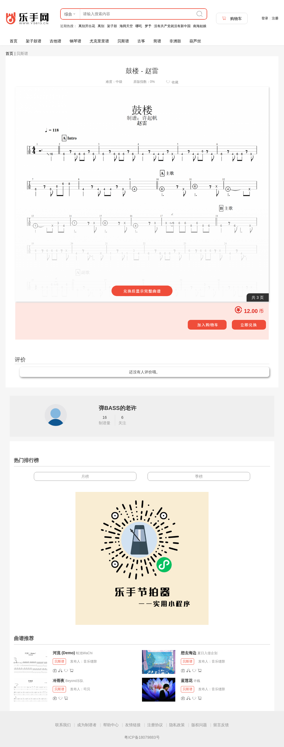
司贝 (86, 689)
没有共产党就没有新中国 (172, 26)
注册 (275, 18)
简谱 (157, 41)
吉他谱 (55, 41)
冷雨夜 (58, 680)
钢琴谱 (75, 41)
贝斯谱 (123, 41)
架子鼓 (112, 26)
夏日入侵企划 (207, 653)
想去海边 (188, 653)
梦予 (148, 26)
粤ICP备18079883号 (142, 737)
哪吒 (138, 26)
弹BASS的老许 (117, 408)
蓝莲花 (186, 680)
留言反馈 (221, 725)
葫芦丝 (195, 41)
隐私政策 (177, 725)
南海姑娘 (199, 26)
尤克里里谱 (99, 41)
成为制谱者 (87, 725)
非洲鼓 (175, 41)
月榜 (85, 476)
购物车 (232, 18)
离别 (101, 26)
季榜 (199, 476)
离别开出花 (86, 26)
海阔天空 (126, 26)
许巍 (197, 681)
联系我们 (63, 725)
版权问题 (199, 725)
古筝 (141, 41)
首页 (13, 41)
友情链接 (133, 725)
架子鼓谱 (33, 41)
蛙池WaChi (84, 653)
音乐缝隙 (90, 661)
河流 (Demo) (64, 653)
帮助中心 (111, 725)
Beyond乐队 (74, 681)
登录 (265, 18)
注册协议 (155, 725)
